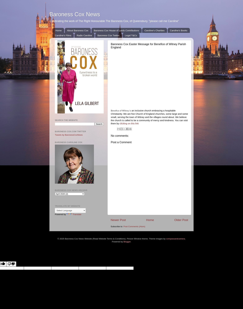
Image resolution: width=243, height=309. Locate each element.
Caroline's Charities (154, 30)
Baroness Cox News (74, 14)
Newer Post (118, 220)
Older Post (181, 220)
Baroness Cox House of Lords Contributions (116, 30)
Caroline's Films (63, 35)
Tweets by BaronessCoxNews (69, 135)
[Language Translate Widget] (70, 210)
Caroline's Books (178, 30)
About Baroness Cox (77, 30)
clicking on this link (129, 123)
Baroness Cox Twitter (108, 35)
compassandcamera (175, 239)
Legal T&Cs (131, 35)
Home (58, 30)
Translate (73, 214)
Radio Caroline (84, 35)
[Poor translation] (11, 264)
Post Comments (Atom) (134, 226)
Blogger (127, 242)
